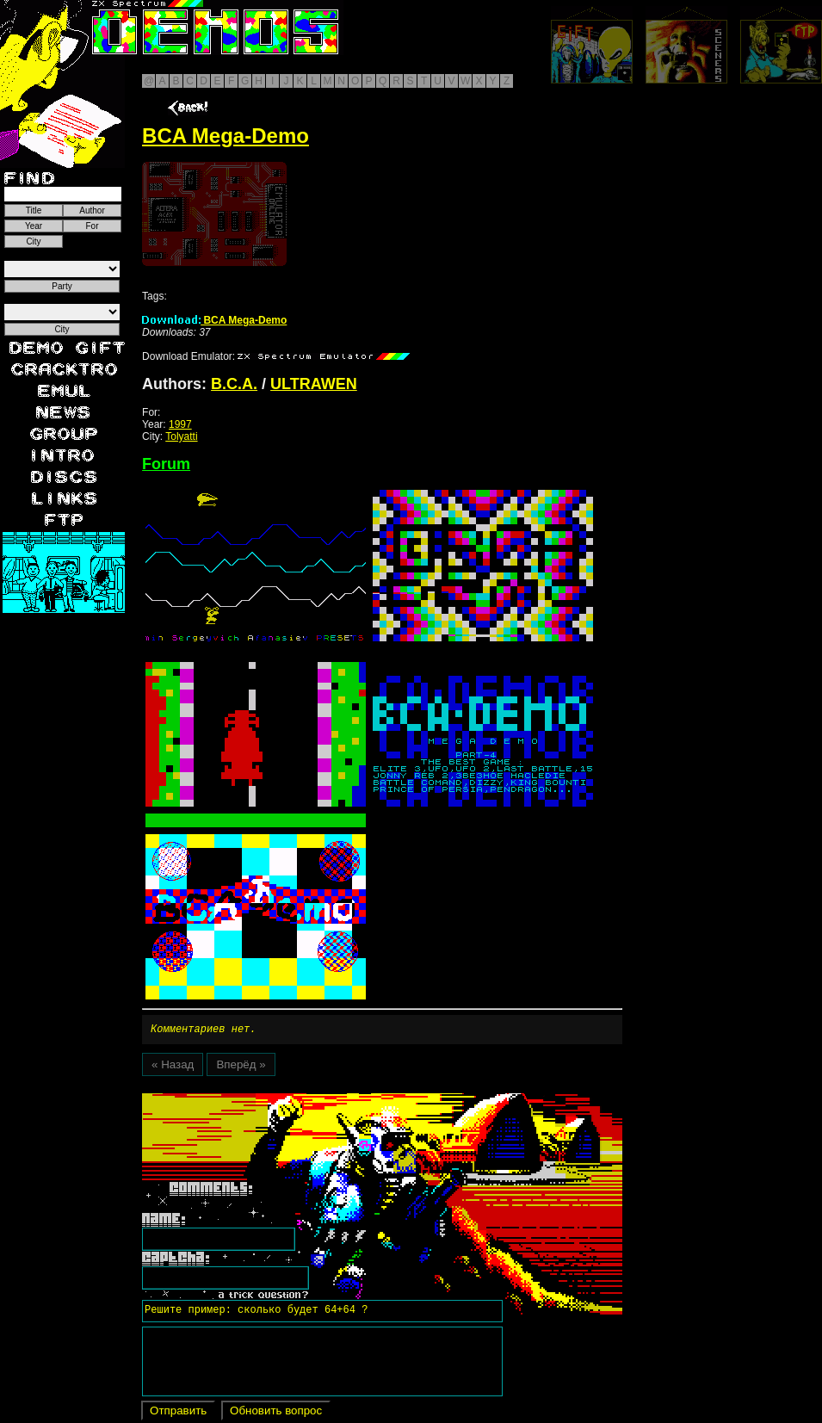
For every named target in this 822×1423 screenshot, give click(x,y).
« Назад (172, 1067)
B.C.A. (234, 384)
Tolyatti (181, 436)
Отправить (178, 1413)
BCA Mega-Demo (214, 320)
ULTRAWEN (313, 384)
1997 (180, 424)
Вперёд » (240, 1067)
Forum (166, 464)
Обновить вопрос (276, 1413)
